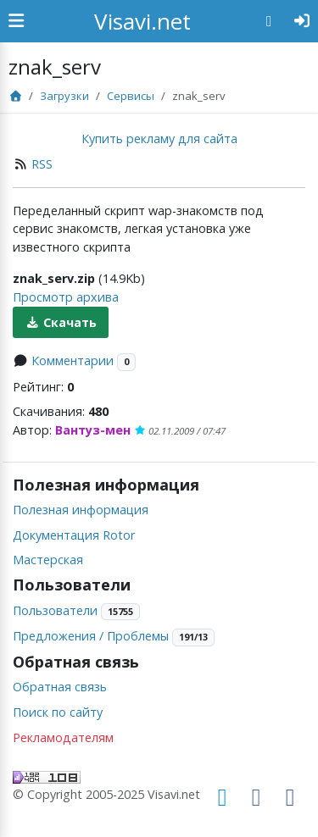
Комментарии (72, 360)
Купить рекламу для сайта (159, 138)
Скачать (61, 322)
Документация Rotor (74, 535)
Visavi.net (142, 21)
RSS (42, 164)
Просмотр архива (66, 297)
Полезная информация (80, 510)
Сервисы (130, 95)
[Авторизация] (302, 21)
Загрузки (64, 95)
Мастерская (48, 560)
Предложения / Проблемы (91, 636)
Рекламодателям (63, 737)
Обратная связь (60, 687)
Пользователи (55, 610)
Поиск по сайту (58, 712)
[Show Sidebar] (16, 21)
